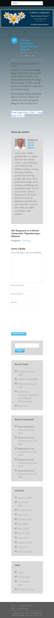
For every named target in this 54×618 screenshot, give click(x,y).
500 (29, 56)
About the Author (26, 605)
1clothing (25, 240)
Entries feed (24, 576)
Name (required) (17, 285)
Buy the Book (23, 608)
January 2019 (25, 542)
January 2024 (25, 497)
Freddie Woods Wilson (29, 52)
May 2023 (23, 514)
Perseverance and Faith (27, 442)
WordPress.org (26, 589)
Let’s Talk (23, 405)
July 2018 (22, 547)
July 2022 (22, 523)
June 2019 (23, 537)
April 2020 (23, 528)
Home (13, 605)
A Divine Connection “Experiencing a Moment (29, 45)
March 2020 (24, 533)
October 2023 (25, 510)
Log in (21, 572)
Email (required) (17, 294)
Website (14, 302)
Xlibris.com (38, 615)
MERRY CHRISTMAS (28, 379)
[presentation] (21, 320)
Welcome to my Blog (26, 431)
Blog (22, 56)
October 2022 (25, 519)
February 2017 (25, 551)
